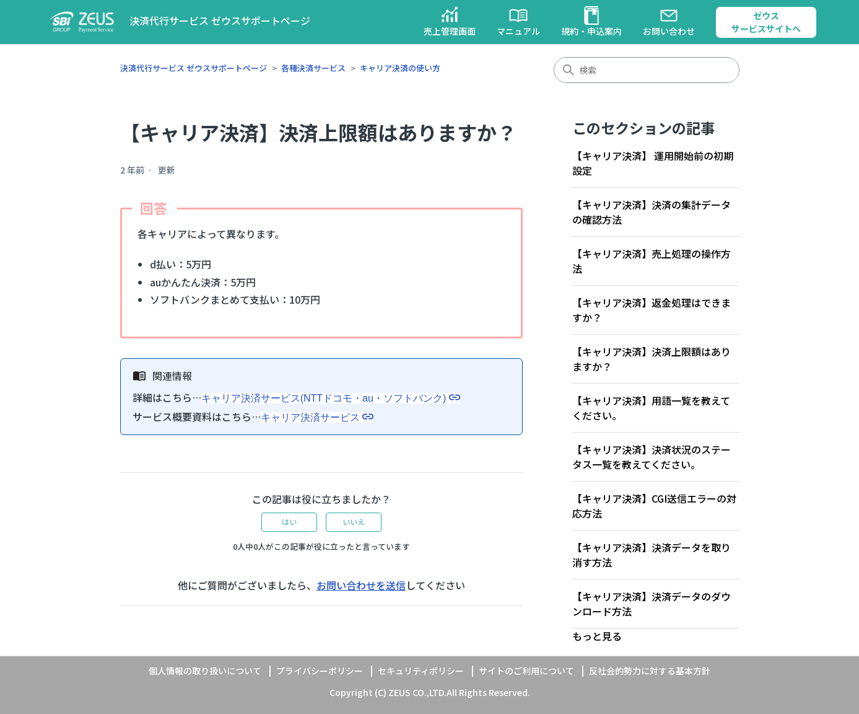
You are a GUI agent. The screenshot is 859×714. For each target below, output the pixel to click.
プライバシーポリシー (319, 670)
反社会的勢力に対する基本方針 (649, 670)
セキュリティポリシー (421, 670)
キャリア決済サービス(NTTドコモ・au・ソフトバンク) (324, 398)
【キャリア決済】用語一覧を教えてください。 (651, 408)
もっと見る (597, 635)
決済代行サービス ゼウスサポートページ (193, 68)
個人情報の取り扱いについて (205, 670)
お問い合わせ (669, 21)
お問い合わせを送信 (361, 585)
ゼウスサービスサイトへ (766, 22)
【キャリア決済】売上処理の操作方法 (651, 261)
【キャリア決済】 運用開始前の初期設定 (652, 163)
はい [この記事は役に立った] (289, 521)
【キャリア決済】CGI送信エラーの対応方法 (654, 506)
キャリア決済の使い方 (400, 68)
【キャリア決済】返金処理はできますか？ (651, 310)
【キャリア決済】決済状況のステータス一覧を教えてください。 (651, 457)
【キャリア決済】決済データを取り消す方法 (651, 555)
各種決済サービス (313, 68)
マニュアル (518, 21)
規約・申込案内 (591, 21)
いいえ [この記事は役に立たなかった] (353, 521)
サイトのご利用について (526, 670)
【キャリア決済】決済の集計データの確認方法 (651, 212)
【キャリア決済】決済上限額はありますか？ (651, 359)
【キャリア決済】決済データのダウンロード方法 (651, 604)
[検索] (646, 70)
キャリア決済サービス (310, 417)
